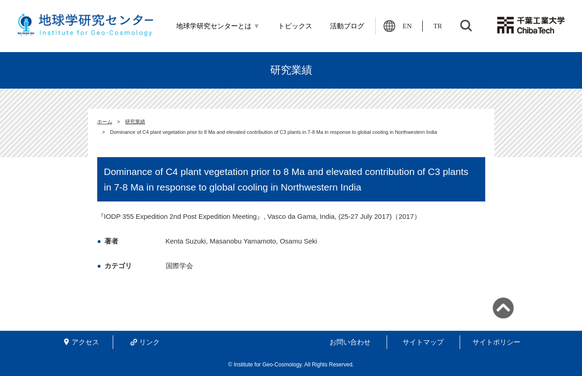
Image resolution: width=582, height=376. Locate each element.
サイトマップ (423, 342)
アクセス (85, 342)
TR (437, 26)
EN (407, 26)
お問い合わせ (350, 342)
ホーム (104, 121)
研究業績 (135, 121)
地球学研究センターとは (218, 26)
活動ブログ (347, 26)
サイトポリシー (496, 342)
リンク (149, 342)
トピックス (295, 26)
